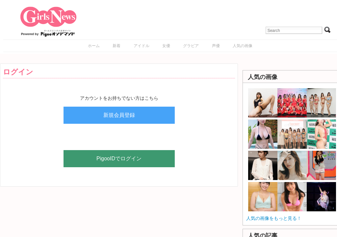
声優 (216, 45)
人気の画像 (242, 45)
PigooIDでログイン (119, 158)
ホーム (94, 45)
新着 (116, 45)
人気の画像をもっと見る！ (273, 218)
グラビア (191, 45)
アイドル (141, 45)
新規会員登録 (119, 115)
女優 (166, 45)
